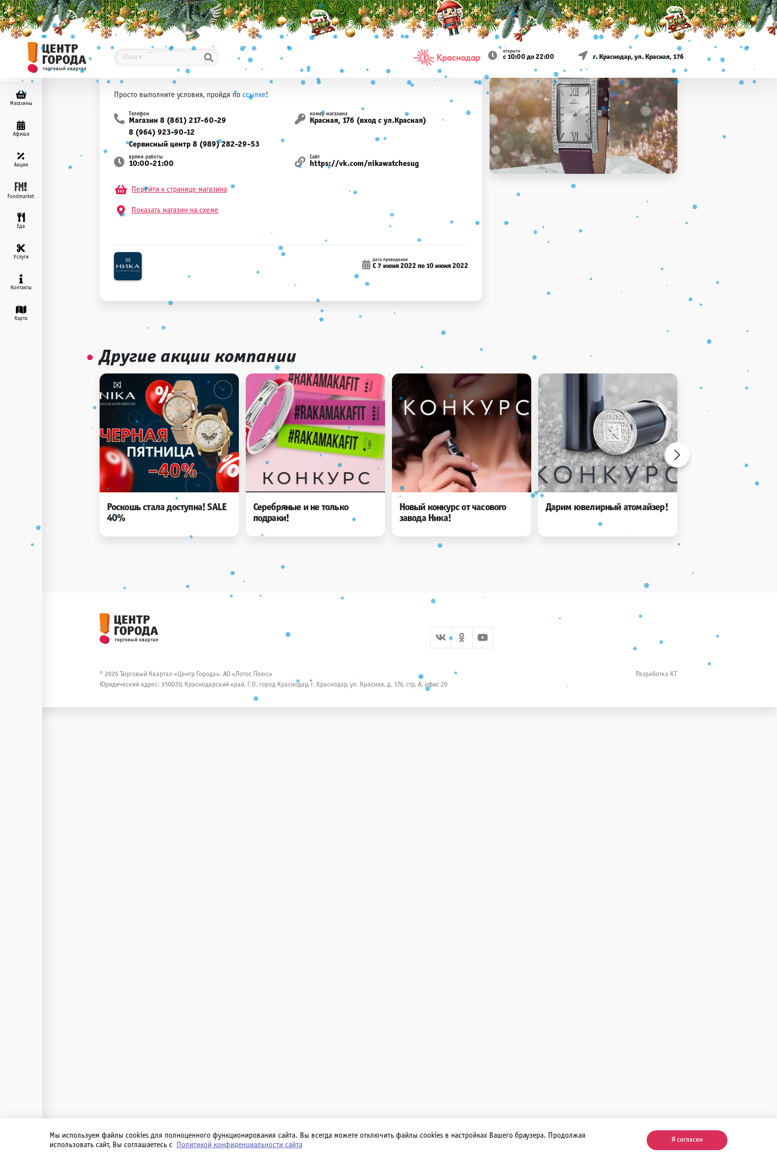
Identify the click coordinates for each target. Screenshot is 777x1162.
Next (677, 455)
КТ (673, 674)
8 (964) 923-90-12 (162, 132)
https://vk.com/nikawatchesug (364, 163)
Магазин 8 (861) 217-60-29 (177, 120)
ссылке (254, 95)
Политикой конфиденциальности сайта (239, 1145)
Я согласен (687, 1140)
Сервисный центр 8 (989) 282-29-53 (194, 144)
